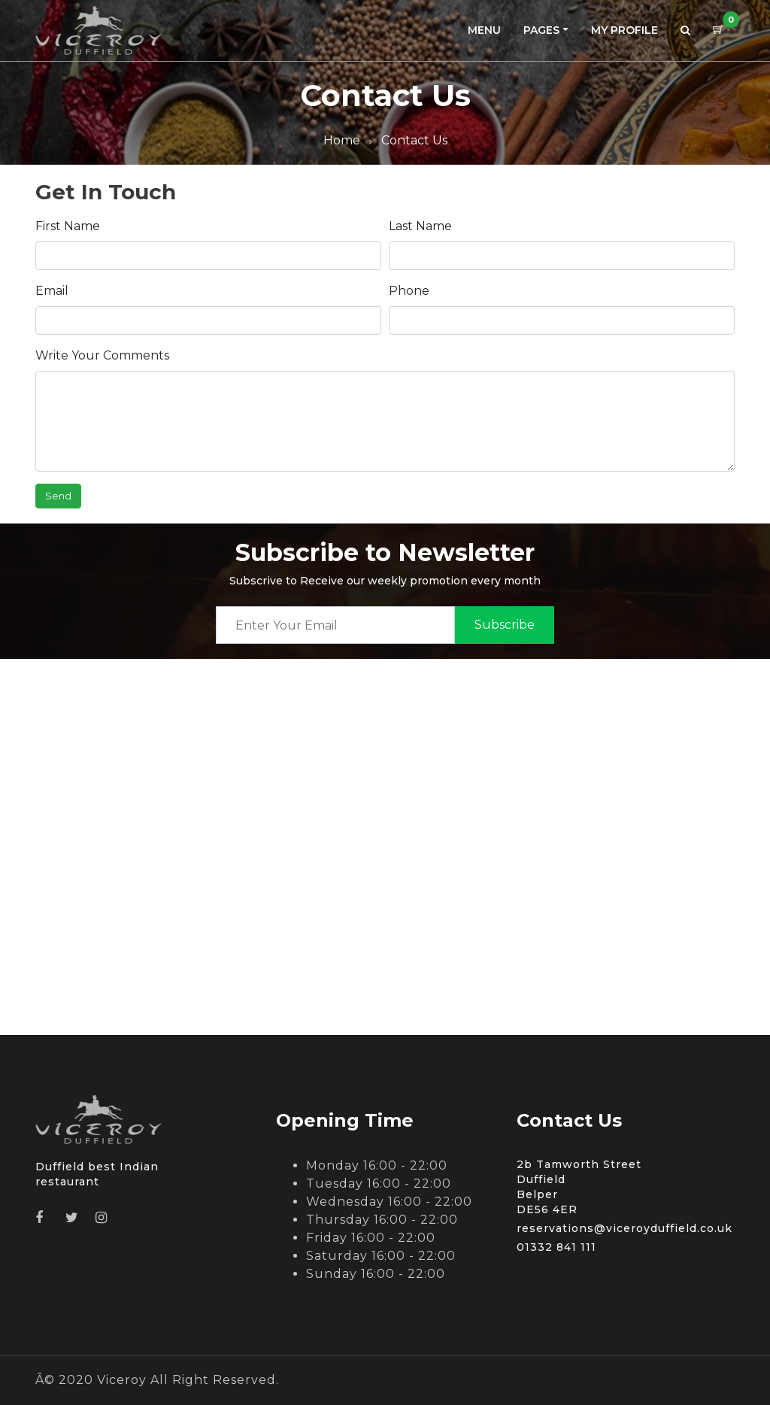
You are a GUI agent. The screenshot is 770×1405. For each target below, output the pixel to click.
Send (58, 496)
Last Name (420, 226)
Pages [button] (541, 30)
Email (51, 291)
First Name (67, 226)
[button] (685, 30)
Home (341, 140)
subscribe (504, 625)
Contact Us (414, 140)
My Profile (624, 30)
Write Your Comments (102, 355)
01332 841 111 (556, 1247)
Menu (484, 30)
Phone (409, 291)
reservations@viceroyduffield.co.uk (624, 1228)
